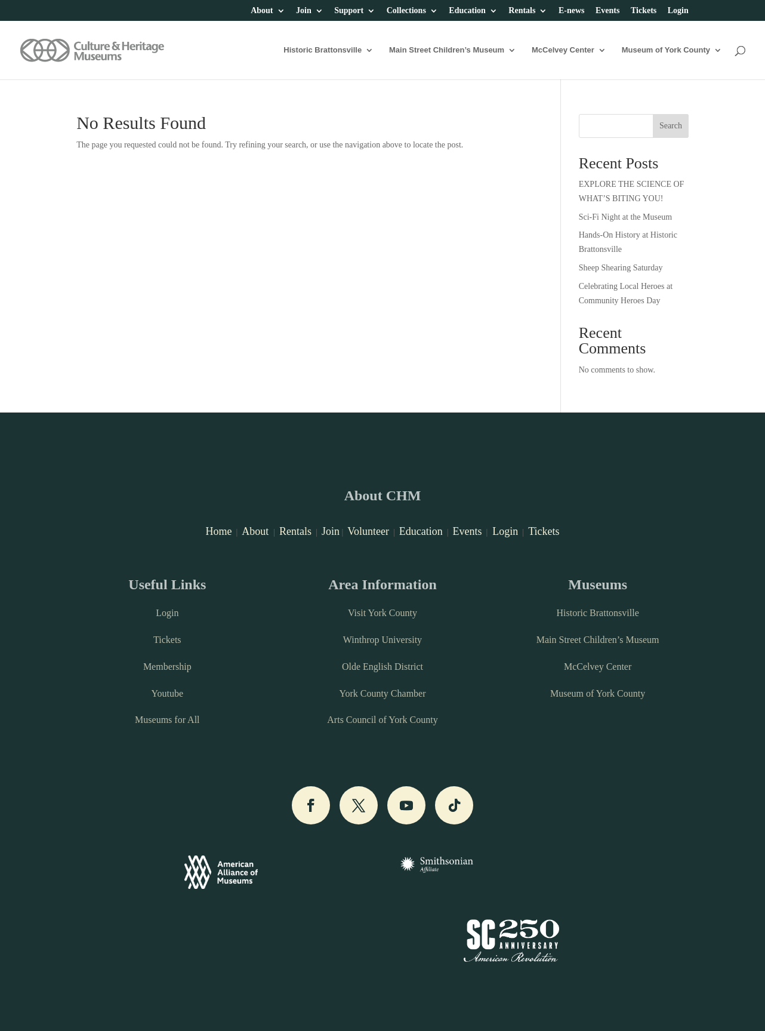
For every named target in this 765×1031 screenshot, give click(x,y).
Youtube (168, 693)
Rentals (521, 11)
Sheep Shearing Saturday (621, 267)
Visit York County (382, 613)
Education (467, 11)
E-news (572, 11)
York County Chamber (382, 693)
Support (348, 11)
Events (607, 11)
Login (678, 11)
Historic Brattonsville (322, 50)
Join (303, 11)
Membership (167, 666)
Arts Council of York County (382, 720)
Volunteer (368, 531)
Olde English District (382, 666)
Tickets (643, 11)
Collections (406, 11)
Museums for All (167, 720)
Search (670, 125)
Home (218, 531)
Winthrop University (382, 640)
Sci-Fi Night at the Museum (625, 217)
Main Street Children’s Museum (446, 50)
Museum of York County (666, 50)
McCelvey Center (563, 50)
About (262, 11)
